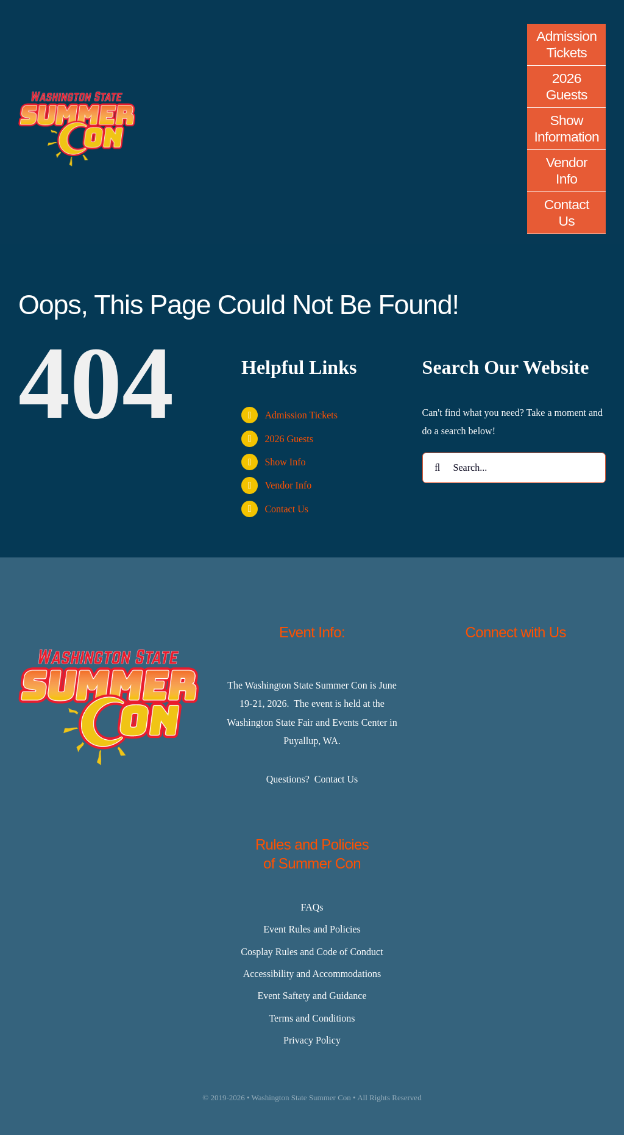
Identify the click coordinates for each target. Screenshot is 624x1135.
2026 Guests (288, 439)
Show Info (284, 462)
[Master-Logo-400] (76, 96)
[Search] (437, 468)
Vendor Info (287, 485)
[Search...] (514, 468)
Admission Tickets (301, 415)
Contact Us (286, 509)
